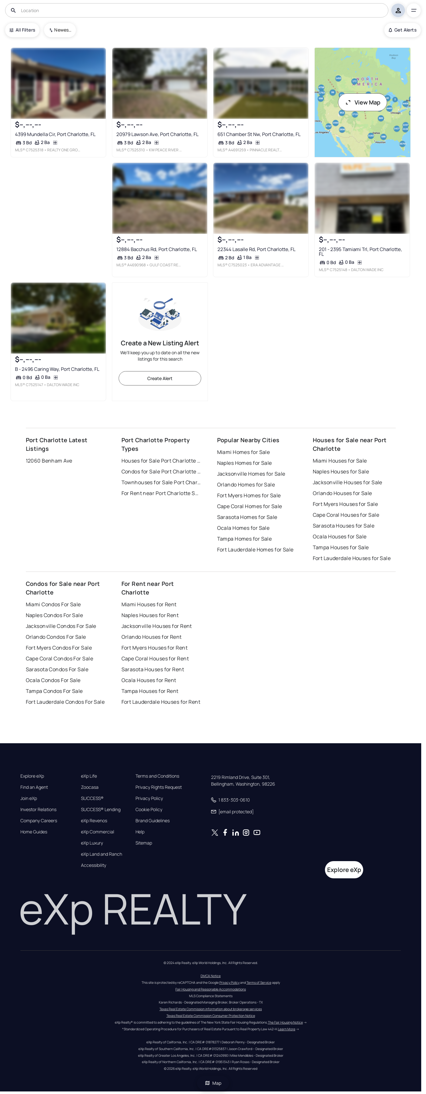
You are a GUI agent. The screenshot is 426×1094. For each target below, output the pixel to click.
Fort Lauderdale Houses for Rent (161, 701)
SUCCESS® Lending (101, 809)
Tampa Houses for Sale (341, 547)
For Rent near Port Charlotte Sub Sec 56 (161, 493)
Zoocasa (90, 787)
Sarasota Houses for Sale (344, 525)
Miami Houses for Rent (149, 604)
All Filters (22, 30)
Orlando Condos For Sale (56, 636)
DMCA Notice (211, 976)
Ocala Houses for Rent (148, 680)
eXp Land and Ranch (101, 854)
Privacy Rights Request (159, 787)
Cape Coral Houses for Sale (346, 514)
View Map (362, 102)
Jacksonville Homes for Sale (251, 473)
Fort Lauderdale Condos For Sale (65, 701)
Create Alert (160, 378)
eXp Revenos (94, 820)
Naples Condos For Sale (54, 615)
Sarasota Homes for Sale (247, 517)
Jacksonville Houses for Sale (347, 482)
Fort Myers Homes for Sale (249, 495)
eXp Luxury (92, 843)
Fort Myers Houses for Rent (154, 647)
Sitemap (144, 843)
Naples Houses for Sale (341, 471)
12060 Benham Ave (49, 460)
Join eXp (28, 798)
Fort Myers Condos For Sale (59, 647)
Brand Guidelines (153, 820)
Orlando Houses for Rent (151, 636)
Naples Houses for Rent (150, 615)
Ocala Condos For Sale (53, 680)
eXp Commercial (97, 832)
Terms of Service (258, 982)
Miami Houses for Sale (340, 460)
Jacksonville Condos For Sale (61, 626)
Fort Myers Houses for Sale (345, 503)
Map (213, 1083)
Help (140, 832)
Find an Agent (34, 787)
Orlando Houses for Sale (342, 493)
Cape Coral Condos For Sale (59, 658)
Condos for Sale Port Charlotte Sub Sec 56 (161, 471)
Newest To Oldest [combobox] (62, 30)
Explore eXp (32, 776)
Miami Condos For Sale (53, 604)
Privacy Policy (149, 798)
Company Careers (38, 820)
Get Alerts (402, 30)
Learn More (286, 1029)
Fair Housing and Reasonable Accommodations (210, 989)
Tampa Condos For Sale (54, 691)
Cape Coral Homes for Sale (249, 506)
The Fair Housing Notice (285, 1022)
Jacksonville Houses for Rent (156, 626)
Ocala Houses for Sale (340, 536)
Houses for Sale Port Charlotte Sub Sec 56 (161, 460)
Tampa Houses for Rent (150, 691)
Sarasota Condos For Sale (57, 669)
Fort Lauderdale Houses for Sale (352, 558)
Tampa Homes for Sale (244, 538)
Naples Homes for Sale (244, 462)
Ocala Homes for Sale (243, 527)
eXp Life (89, 776)
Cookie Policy (149, 809)
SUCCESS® (92, 798)
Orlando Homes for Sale (246, 484)
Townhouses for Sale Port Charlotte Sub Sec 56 (161, 482)
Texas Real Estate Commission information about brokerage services (210, 1009)
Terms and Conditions (157, 776)
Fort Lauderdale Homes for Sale (255, 549)
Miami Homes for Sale (243, 452)
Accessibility (93, 865)
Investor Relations (38, 809)
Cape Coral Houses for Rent (155, 658)
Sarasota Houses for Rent (152, 669)
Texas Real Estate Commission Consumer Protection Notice (210, 1015)
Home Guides (33, 832)
